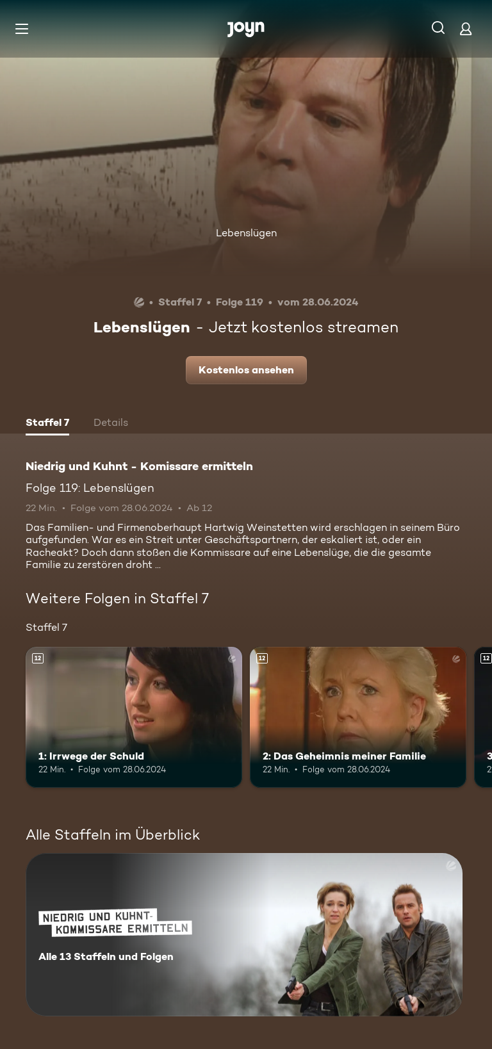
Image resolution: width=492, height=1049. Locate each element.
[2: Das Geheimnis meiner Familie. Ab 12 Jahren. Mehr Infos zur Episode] (358, 717)
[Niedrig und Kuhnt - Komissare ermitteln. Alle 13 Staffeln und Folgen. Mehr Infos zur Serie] (244, 934)
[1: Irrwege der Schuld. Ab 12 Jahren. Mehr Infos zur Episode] (134, 717)
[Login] (466, 28)
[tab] (47, 423)
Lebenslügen (246, 233)
